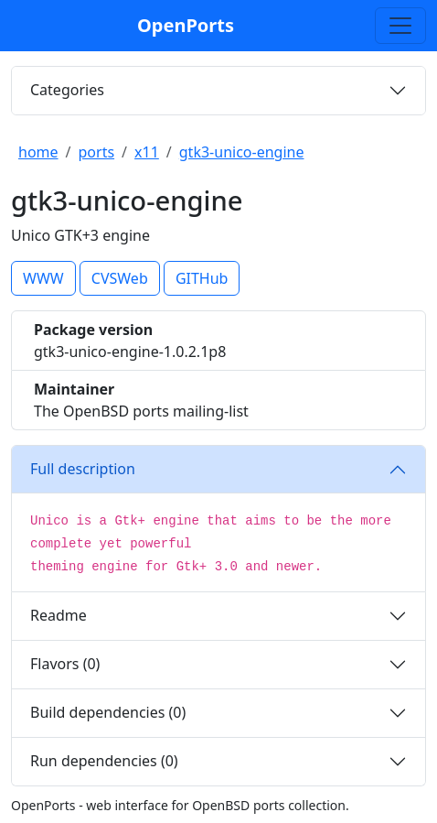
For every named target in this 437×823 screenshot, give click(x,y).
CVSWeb (119, 278)
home (38, 152)
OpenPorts (185, 25)
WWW (43, 278)
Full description (82, 469)
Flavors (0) (65, 664)
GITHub (202, 278)
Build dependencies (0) (108, 712)
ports (97, 152)
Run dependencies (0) (104, 761)
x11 (146, 152)
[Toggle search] (400, 25)
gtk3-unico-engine (241, 152)
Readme (58, 615)
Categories (67, 90)
